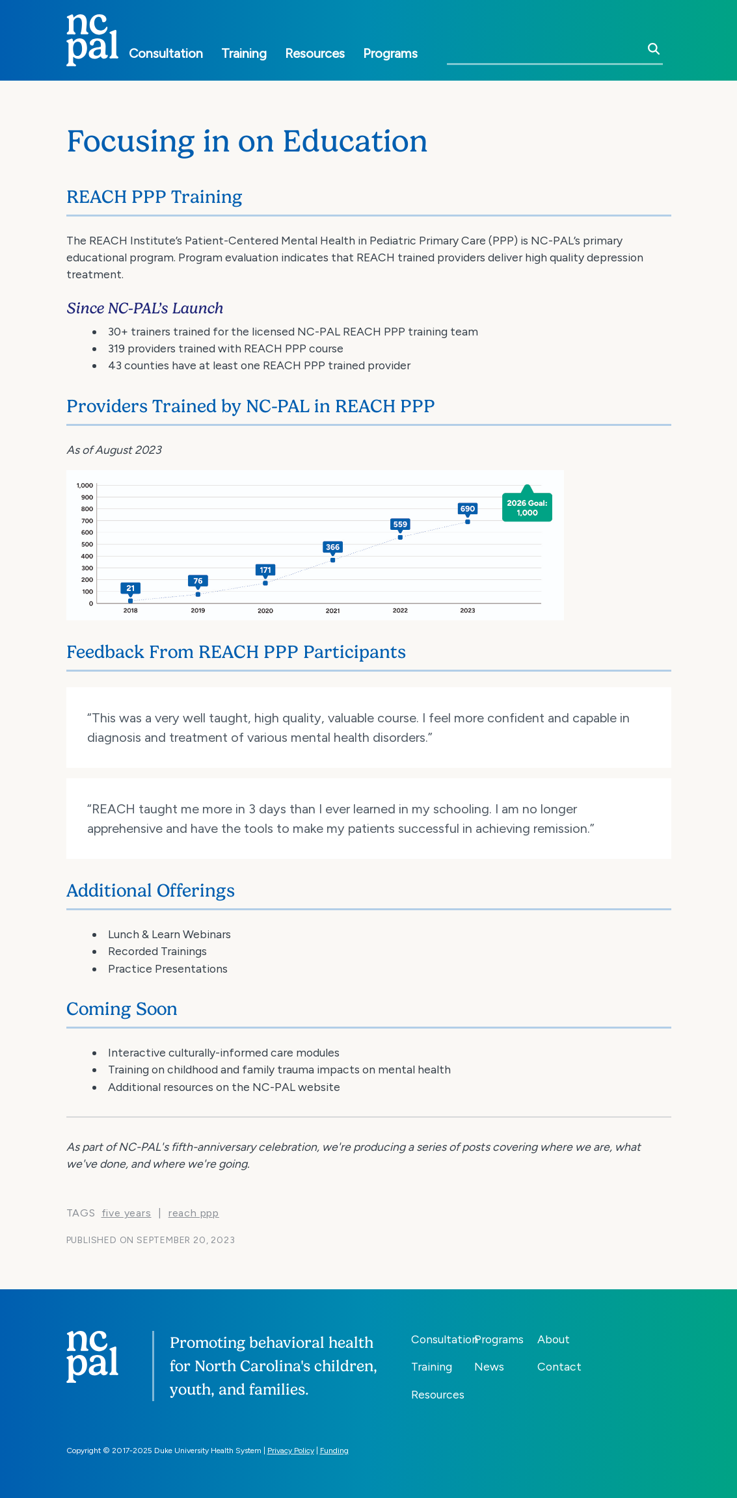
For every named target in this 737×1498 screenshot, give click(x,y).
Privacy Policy (290, 1450)
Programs (390, 53)
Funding (334, 1450)
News (489, 1366)
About (553, 1339)
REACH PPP (193, 1213)
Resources (315, 53)
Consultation (166, 53)
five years (126, 1213)
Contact (559, 1366)
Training (244, 53)
